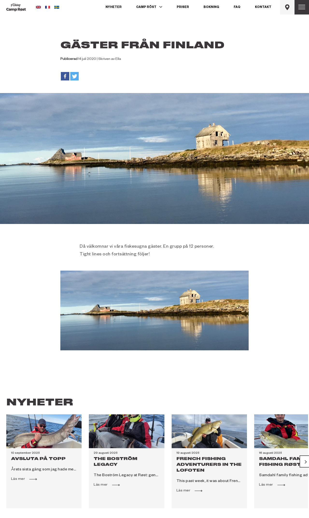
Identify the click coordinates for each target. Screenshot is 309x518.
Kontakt (263, 7)
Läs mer (20, 478)
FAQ (237, 7)
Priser (183, 7)
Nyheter (113, 7)
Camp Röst (146, 7)
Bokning (211, 7)
